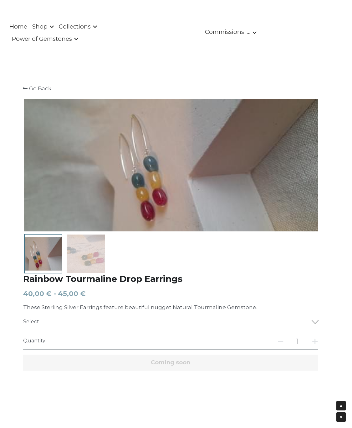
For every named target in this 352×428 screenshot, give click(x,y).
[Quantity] (269, 184)
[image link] (176, 32)
